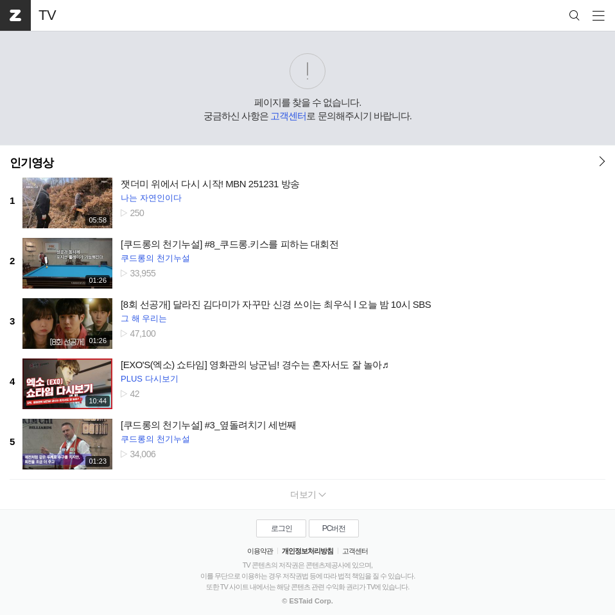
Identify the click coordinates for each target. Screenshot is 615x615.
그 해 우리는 (144, 318)
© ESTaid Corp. (307, 601)
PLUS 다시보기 (149, 378)
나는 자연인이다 (151, 198)
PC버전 (334, 528)
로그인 (281, 528)
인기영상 (31, 162)
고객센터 (288, 115)
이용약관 (260, 551)
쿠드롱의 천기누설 (155, 258)
